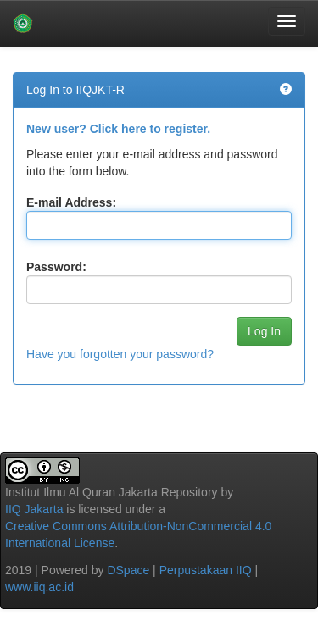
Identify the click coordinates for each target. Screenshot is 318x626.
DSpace (128, 570)
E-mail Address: (71, 202)
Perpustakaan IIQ (205, 570)
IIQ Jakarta (34, 509)
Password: (56, 267)
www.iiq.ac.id (39, 587)
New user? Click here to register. (118, 129)
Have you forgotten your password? (120, 354)
